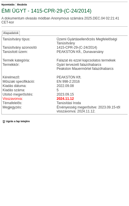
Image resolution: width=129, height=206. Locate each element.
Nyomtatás (8, 4)
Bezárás (22, 4)
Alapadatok (11, 33)
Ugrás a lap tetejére (15, 121)
